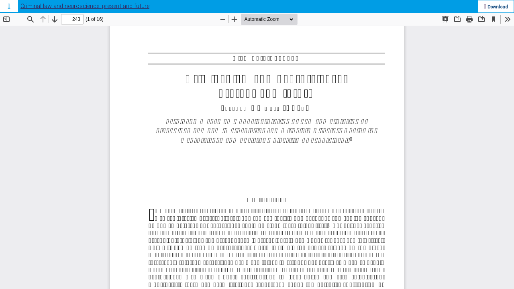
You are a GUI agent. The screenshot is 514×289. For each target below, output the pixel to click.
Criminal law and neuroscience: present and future (84, 6)
